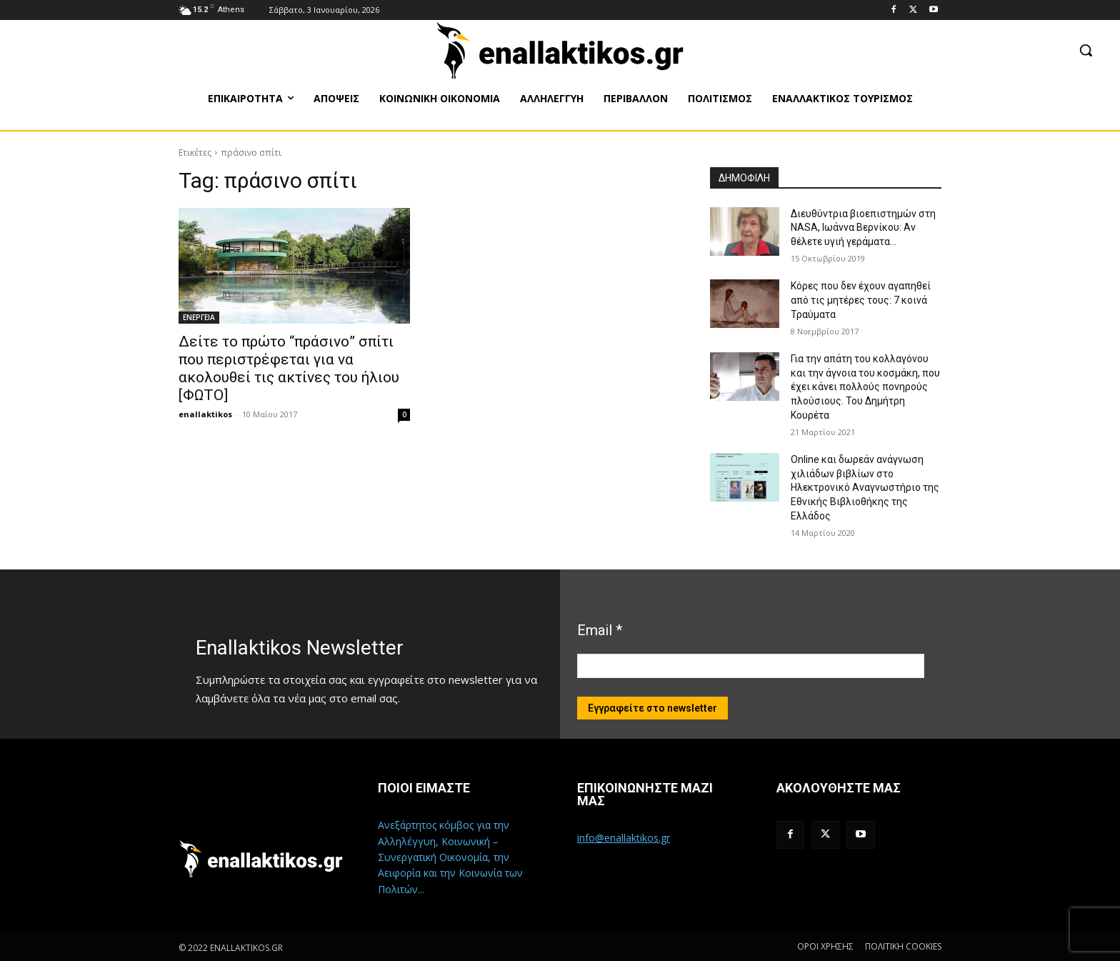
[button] (1086, 50)
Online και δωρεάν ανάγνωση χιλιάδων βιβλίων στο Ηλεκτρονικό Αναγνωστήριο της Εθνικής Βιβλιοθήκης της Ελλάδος (865, 487)
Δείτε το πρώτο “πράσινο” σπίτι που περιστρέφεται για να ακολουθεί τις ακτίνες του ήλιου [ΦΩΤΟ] (289, 368)
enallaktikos (205, 414)
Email (599, 630)
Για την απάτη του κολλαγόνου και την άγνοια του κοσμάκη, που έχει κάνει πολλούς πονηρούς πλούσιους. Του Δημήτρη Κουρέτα (865, 386)
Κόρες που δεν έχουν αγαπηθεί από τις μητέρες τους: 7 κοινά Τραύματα (861, 299)
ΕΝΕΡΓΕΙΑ (199, 317)
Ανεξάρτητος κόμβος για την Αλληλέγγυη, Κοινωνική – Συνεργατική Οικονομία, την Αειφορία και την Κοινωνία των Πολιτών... (450, 857)
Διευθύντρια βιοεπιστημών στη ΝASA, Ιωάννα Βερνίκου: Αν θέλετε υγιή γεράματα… (863, 227)
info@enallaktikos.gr (623, 838)
